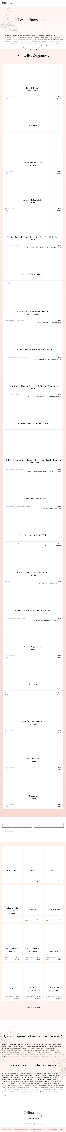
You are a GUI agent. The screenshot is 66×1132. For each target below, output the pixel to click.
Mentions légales (7, 1129)
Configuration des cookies (21, 1129)
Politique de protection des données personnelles (44, 1129)
